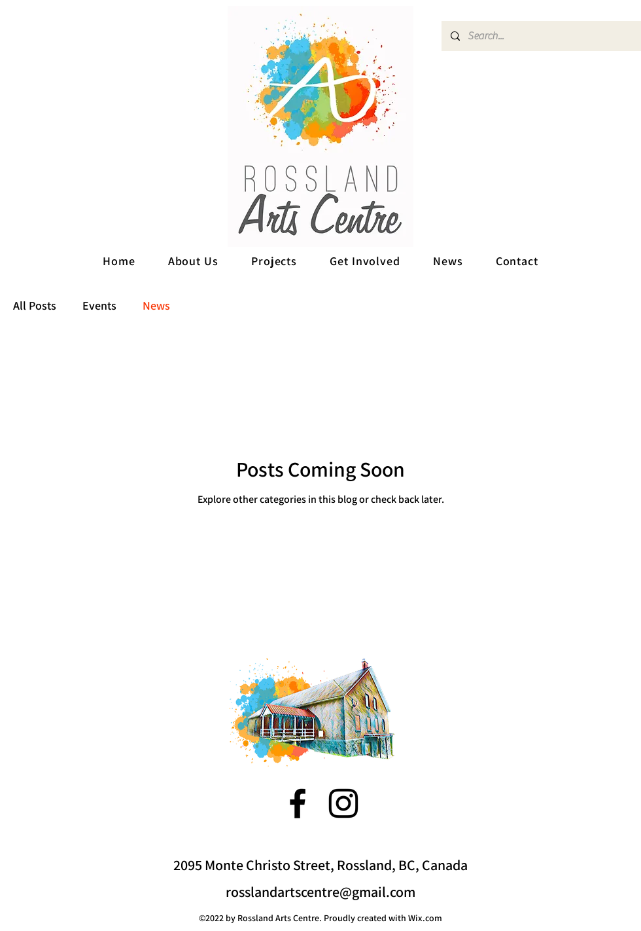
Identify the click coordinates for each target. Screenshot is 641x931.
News (156, 305)
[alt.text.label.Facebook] (297, 803)
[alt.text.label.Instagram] (343, 803)
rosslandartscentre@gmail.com (320, 892)
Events (99, 305)
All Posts (34, 305)
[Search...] (541, 36)
